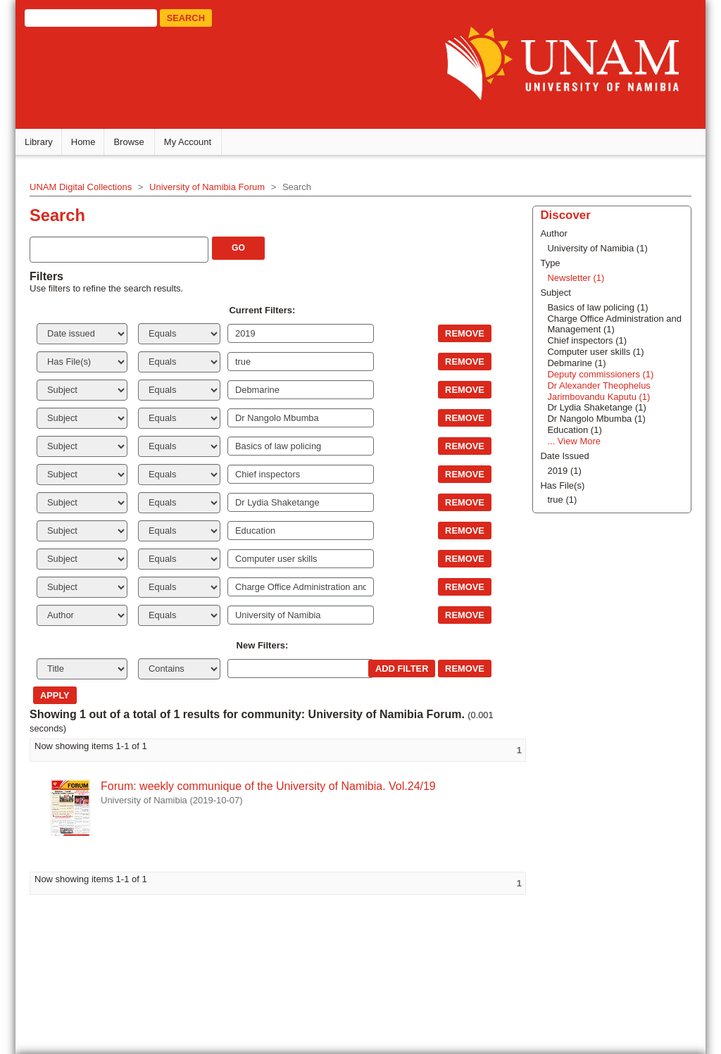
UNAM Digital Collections (81, 187)
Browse (128, 142)
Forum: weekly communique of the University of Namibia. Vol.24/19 (268, 786)
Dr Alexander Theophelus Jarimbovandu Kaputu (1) (598, 391)
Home (83, 142)
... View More (574, 441)
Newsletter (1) (575, 277)
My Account (187, 142)
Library (39, 142)
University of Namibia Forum (207, 187)
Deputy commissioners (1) (600, 374)
